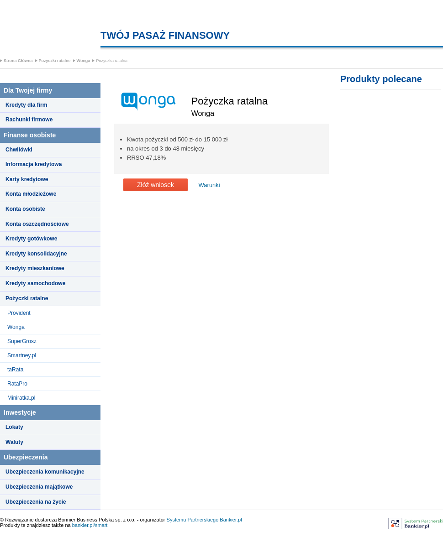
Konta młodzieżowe (30, 194)
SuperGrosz (22, 341)
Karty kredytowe (26, 179)
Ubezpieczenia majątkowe (39, 487)
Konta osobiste (25, 209)
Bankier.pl (231, 519)
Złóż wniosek (155, 184)
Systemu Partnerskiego (193, 519)
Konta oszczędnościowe (37, 224)
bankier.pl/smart (90, 525)
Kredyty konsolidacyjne (36, 253)
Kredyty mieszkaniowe (34, 268)
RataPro (17, 384)
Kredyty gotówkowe (31, 238)
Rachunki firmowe (29, 119)
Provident (19, 313)
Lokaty (14, 427)
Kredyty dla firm (26, 105)
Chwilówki (18, 149)
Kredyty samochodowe (35, 283)
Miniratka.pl (21, 398)
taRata (15, 369)
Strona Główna (18, 60)
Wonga (83, 60)
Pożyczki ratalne (55, 60)
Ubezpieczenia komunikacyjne (44, 472)
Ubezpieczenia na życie (35, 502)
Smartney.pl (21, 355)
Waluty (14, 442)
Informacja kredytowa (33, 164)
